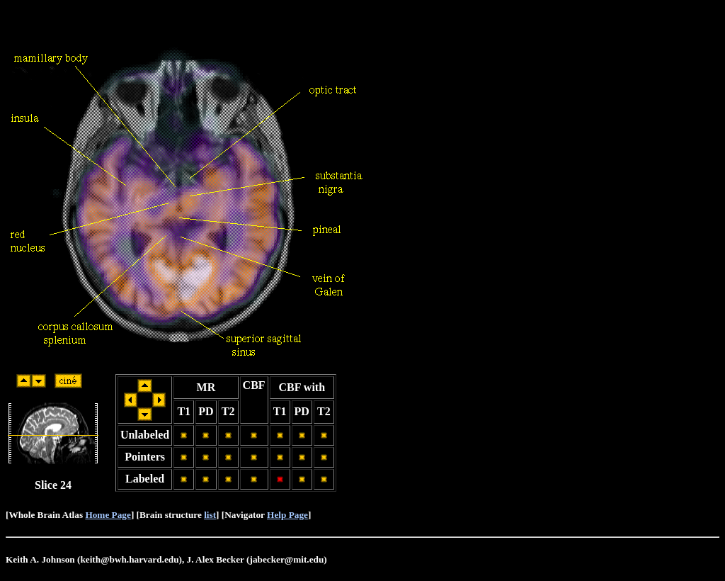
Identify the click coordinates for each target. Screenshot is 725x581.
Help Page (287, 514)
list (210, 514)
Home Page (107, 514)
